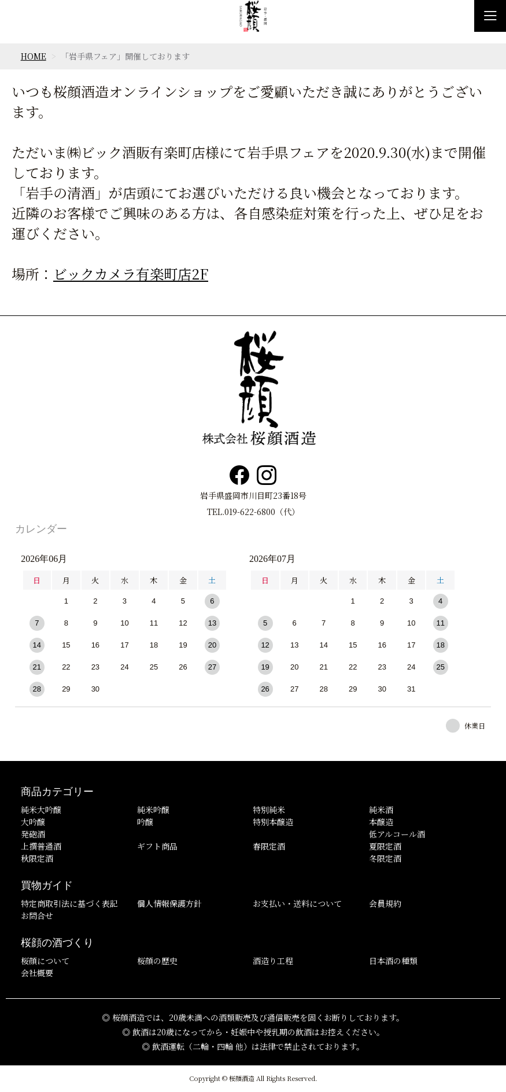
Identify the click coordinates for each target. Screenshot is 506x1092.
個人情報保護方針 (169, 903)
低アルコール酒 (397, 834)
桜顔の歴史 (157, 960)
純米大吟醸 (41, 809)
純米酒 (381, 809)
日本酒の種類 (393, 960)
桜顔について (45, 960)
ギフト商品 (157, 846)
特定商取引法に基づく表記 (69, 903)
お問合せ (37, 915)
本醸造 (381, 822)
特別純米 (269, 809)
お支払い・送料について (297, 903)
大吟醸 (33, 822)
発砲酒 (33, 834)
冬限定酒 (385, 858)
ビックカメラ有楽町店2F (130, 273)
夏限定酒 (385, 846)
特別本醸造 (273, 822)
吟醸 (145, 822)
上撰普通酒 (41, 846)
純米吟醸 (153, 809)
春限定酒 (269, 846)
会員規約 (385, 903)
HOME (33, 56)
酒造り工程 (273, 960)
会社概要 (37, 973)
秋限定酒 (37, 858)
